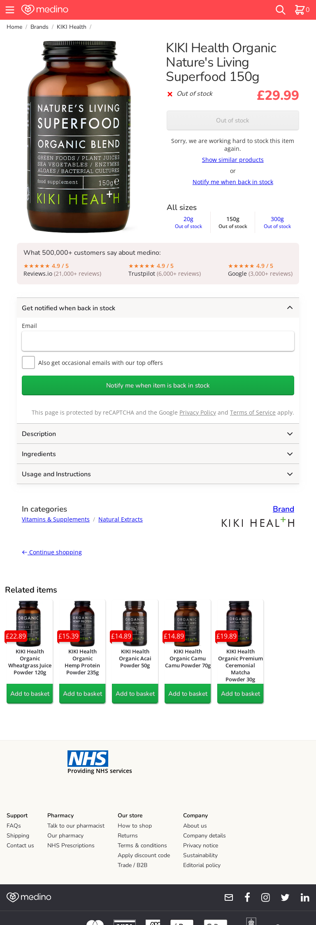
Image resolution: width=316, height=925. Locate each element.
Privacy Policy (197, 412)
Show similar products (233, 160)
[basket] (302, 9)
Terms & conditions (142, 845)
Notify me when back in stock (233, 182)
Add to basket (29, 694)
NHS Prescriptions (71, 845)
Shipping (18, 836)
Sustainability (200, 855)
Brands (39, 27)
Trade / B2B (132, 865)
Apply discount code (144, 855)
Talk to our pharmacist (76, 826)
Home (14, 27)
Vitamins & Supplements (56, 519)
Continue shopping (52, 552)
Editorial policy (202, 865)
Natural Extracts (120, 519)
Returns (128, 836)
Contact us (20, 845)
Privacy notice (200, 845)
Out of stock (232, 120)
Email (29, 326)
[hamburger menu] (10, 10)
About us (195, 826)
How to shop (135, 826)
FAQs (14, 826)
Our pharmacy (65, 836)
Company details (204, 836)
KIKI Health (71, 27)
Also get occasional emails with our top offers (92, 362)
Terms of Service (253, 412)
